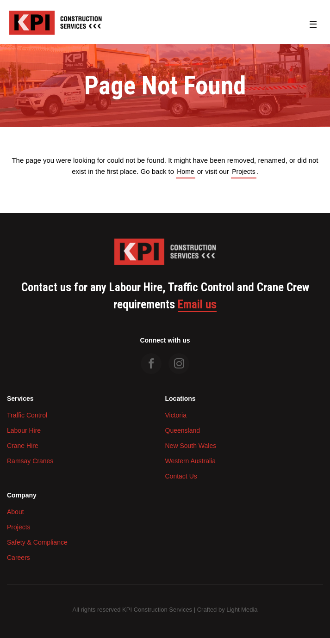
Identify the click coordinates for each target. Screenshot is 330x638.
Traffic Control (27, 415)
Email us (197, 304)
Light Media (241, 609)
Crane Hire (22, 445)
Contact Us (181, 476)
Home (185, 171)
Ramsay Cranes (30, 461)
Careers (18, 557)
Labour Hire (24, 430)
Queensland (182, 430)
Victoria (176, 415)
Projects (243, 171)
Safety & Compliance (37, 542)
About (15, 511)
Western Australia (190, 461)
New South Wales (191, 445)
